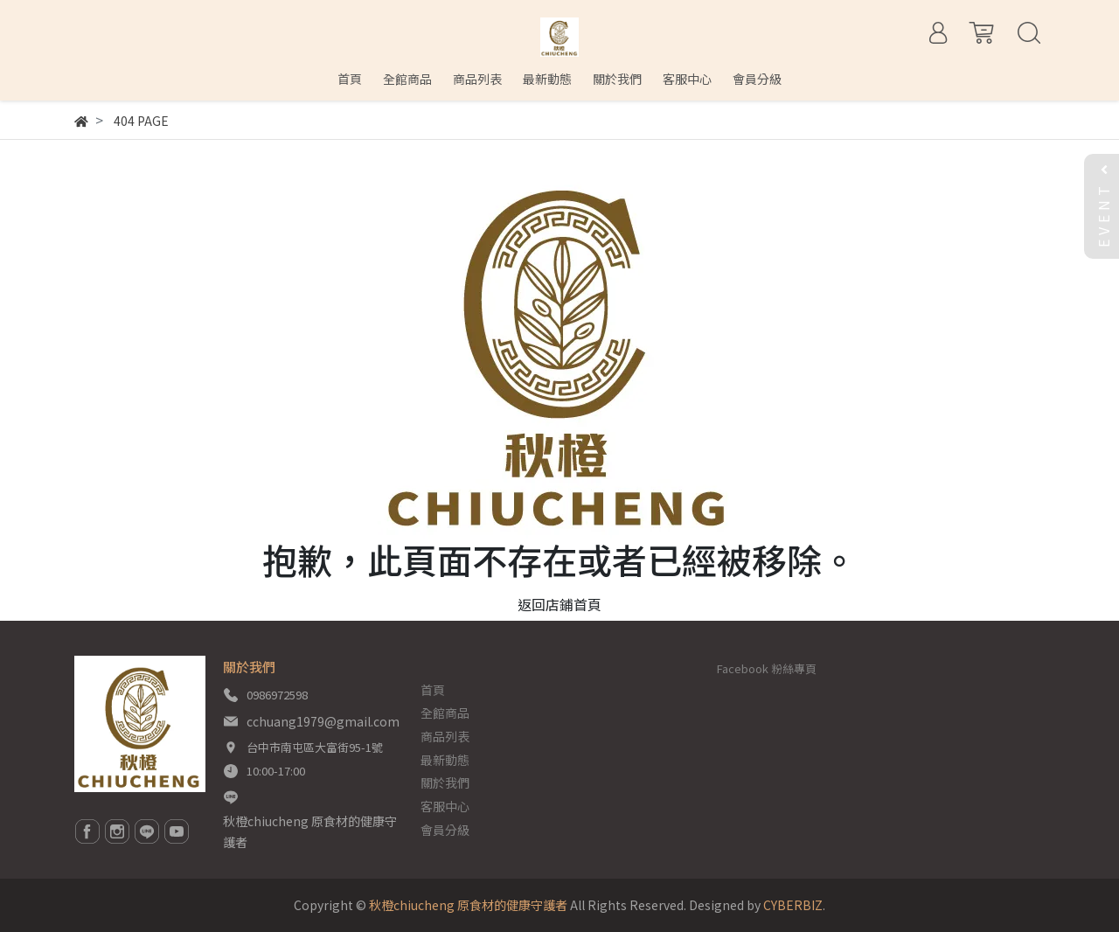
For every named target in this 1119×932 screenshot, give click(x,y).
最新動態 (444, 760)
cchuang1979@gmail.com (323, 721)
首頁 (432, 690)
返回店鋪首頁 (559, 604)
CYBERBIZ (793, 905)
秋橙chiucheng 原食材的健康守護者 (310, 831)
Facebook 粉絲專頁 (767, 668)
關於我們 (444, 782)
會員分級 (444, 829)
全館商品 (444, 712)
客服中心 (444, 806)
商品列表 (444, 736)
